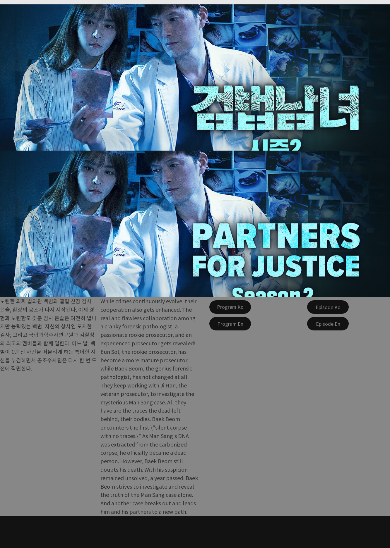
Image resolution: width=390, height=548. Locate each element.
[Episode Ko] (328, 307)
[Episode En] (328, 323)
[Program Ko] (230, 307)
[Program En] (230, 323)
